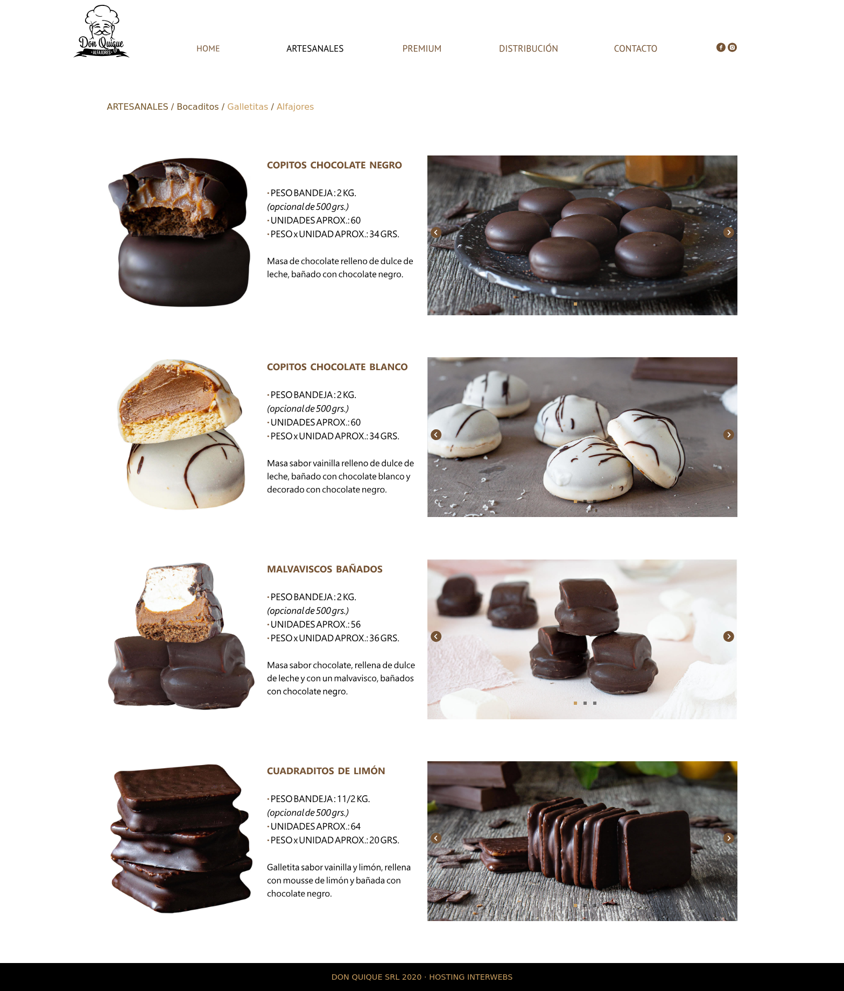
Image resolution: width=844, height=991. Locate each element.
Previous (437, 231)
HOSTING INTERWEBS (470, 977)
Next (728, 231)
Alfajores (295, 107)
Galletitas (247, 107)
